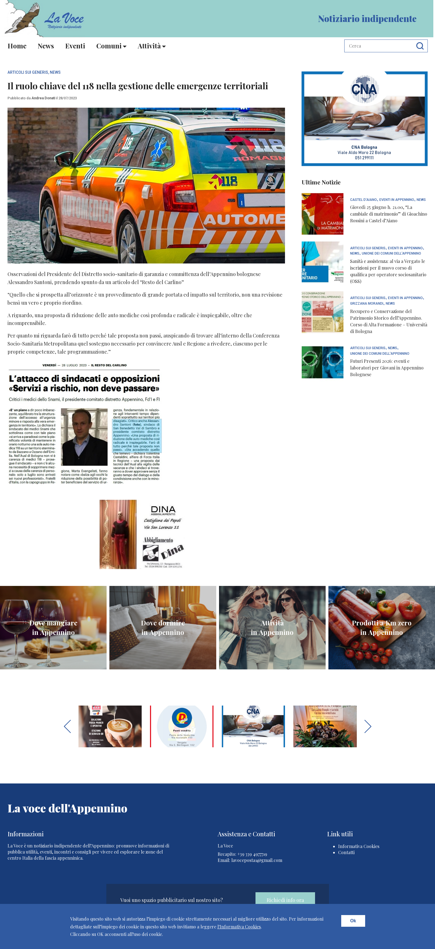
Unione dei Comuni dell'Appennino (391, 253)
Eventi (75, 45)
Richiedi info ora (285, 900)
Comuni (109, 45)
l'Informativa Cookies (239, 927)
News (46, 45)
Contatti (346, 852)
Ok (353, 920)
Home (17, 45)
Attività (149, 45)
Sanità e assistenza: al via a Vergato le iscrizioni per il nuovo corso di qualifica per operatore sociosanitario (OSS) (388, 271)
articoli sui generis (28, 72)
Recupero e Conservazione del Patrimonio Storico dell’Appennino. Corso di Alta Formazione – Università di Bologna (388, 321)
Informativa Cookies (358, 846)
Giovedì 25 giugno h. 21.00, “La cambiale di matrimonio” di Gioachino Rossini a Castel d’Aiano (388, 213)
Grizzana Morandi (366, 303)
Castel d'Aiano (363, 200)
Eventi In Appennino (396, 200)
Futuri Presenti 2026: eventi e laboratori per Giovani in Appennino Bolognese (387, 367)
